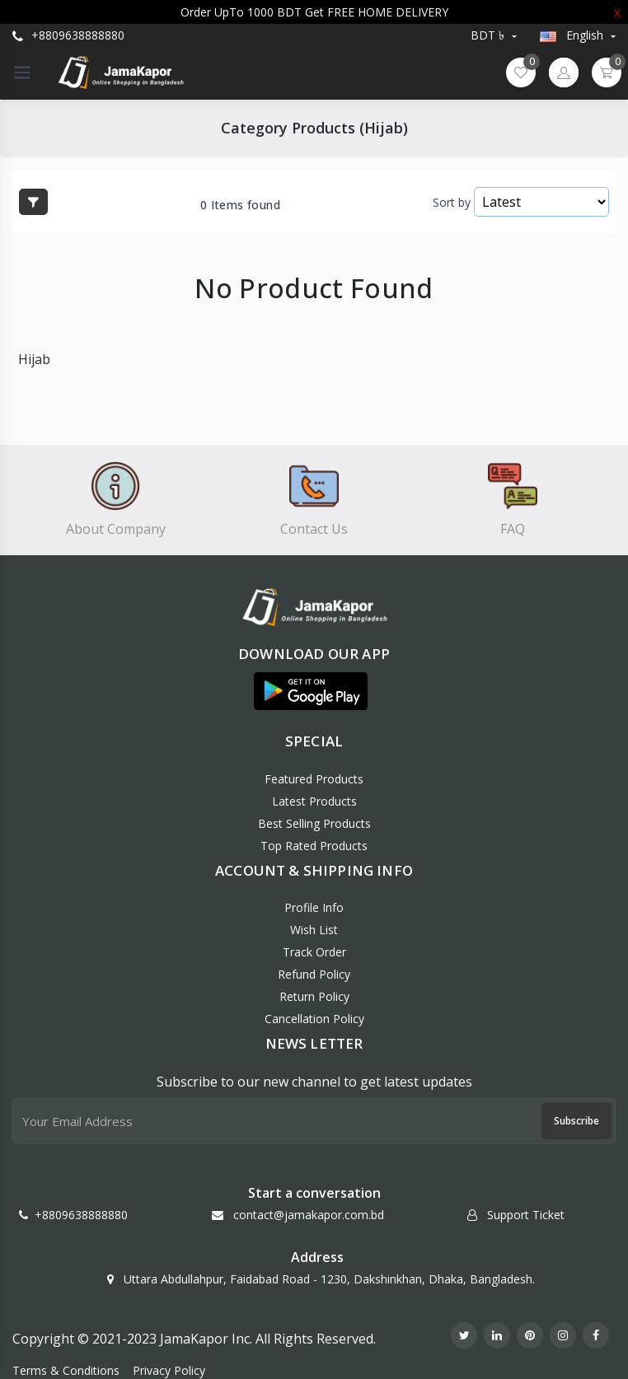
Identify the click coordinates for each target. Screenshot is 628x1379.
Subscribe (576, 1121)
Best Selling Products (314, 823)
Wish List (314, 929)
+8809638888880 (68, 35)
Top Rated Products (314, 845)
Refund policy (314, 974)
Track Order (314, 952)
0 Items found (240, 205)
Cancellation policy (314, 1018)
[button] (311, 691)
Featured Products (314, 779)
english (573, 35)
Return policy (314, 996)
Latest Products (314, 801)
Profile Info (314, 907)
